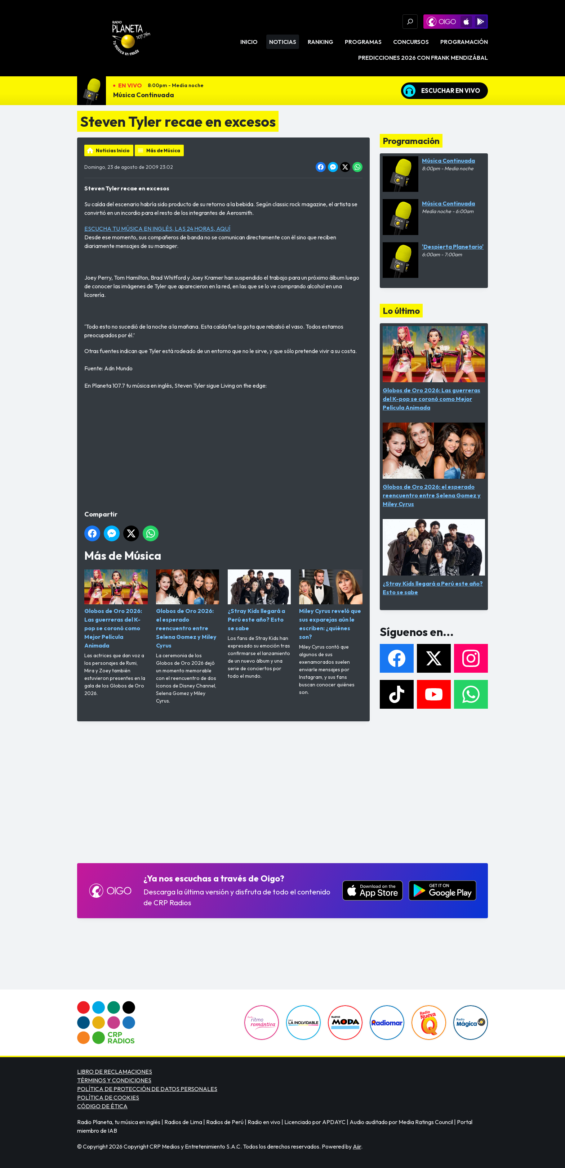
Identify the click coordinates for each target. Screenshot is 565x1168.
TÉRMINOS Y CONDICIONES (114, 1080)
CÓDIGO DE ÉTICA (102, 1106)
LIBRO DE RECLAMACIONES (114, 1071)
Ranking (320, 41)
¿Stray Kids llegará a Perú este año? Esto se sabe (259, 600)
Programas (363, 41)
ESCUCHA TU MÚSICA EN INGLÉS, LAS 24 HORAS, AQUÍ (157, 228)
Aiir (357, 1146)
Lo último (401, 310)
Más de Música (163, 150)
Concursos (411, 41)
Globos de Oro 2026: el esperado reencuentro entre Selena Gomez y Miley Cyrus (187, 609)
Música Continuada (143, 95)
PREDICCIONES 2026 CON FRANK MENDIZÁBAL (423, 57)
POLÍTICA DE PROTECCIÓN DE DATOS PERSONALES (147, 1088)
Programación (464, 41)
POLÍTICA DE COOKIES (108, 1097)
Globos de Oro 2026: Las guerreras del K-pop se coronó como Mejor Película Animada (116, 609)
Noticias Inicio (113, 150)
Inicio (249, 41)
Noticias (282, 41)
